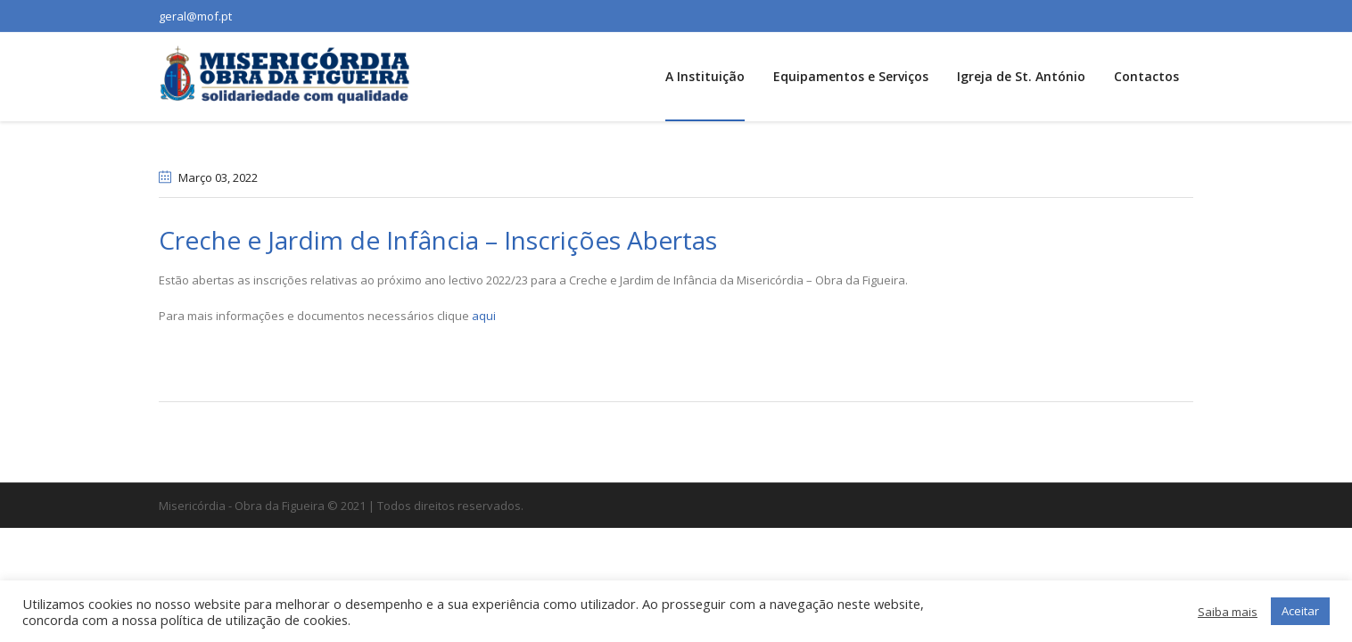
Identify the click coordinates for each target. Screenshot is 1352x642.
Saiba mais (1227, 612)
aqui (484, 316)
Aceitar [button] (1300, 611)
